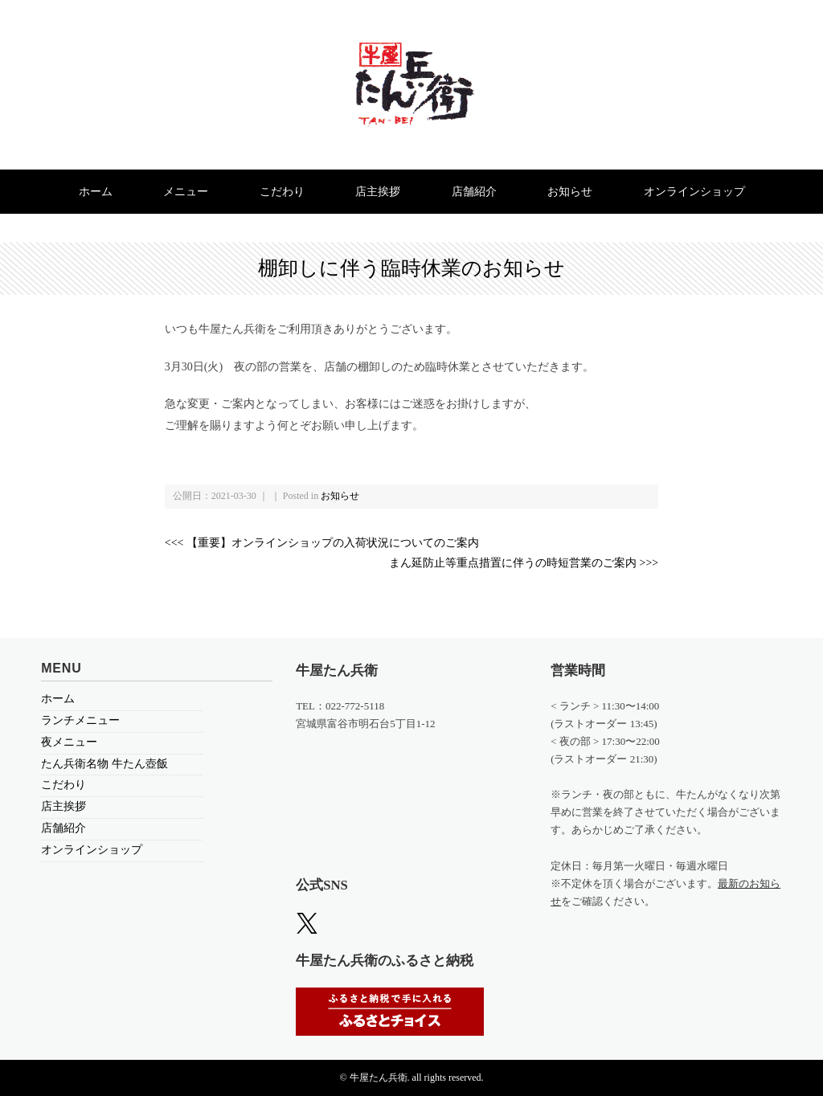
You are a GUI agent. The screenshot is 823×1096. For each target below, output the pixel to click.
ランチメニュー (80, 720)
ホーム (96, 192)
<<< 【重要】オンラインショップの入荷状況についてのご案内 (322, 543)
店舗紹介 (474, 192)
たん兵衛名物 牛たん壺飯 (104, 764)
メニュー (185, 192)
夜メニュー (69, 742)
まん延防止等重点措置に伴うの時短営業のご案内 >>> (523, 563)
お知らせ (569, 192)
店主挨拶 (377, 192)
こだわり (282, 192)
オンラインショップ (694, 192)
